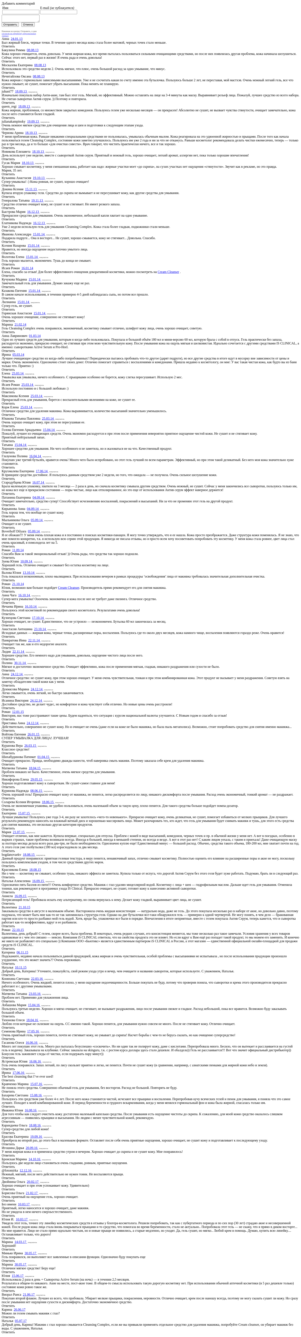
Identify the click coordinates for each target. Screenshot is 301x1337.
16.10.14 (24, 596)
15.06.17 (18, 1277)
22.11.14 (34, 641)
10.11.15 (20, 968)
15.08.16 (36, 1096)
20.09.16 (32, 1149)
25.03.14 (18, 374)
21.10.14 (18, 585)
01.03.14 (35, 337)
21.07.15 (19, 833)
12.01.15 (18, 713)
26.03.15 (30, 747)
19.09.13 (33, 122)
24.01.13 (17, 40)
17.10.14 (38, 619)
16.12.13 (33, 213)
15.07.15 (24, 814)
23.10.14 (40, 630)
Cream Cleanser (168, 273)
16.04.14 (35, 457)
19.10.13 (39, 179)
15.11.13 (31, 190)
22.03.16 (37, 980)
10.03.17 (24, 1205)
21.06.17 (29, 1296)
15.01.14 (39, 235)
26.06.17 (20, 1311)
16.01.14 (27, 269)
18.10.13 (31, 134)
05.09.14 (37, 521)
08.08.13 (32, 51)
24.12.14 (17, 675)
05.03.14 (18, 356)
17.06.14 (42, 472)
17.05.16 (33, 1032)
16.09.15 (38, 882)
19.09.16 (36, 1138)
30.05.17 (30, 1254)
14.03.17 (21, 1243)
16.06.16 (32, 1044)
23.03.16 (35, 995)
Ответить (8, 47)
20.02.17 (33, 1183)
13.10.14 (29, 574)
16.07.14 (38, 483)
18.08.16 (35, 1126)
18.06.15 (48, 803)
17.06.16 (19, 1074)
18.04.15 (35, 769)
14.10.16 (34, 1160)
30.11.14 (20, 664)
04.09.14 (39, 498)
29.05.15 (37, 780)
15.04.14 (49, 431)
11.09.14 (18, 551)
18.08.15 (29, 856)
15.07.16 (36, 1085)
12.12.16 (26, 1171)
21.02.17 (32, 1194)
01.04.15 (43, 758)
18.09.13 (21, 92)
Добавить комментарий (18, 3)
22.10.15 (18, 931)
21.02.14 (20, 326)
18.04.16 (32, 1021)
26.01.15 (34, 735)
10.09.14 (26, 562)
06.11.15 (22, 953)
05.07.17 (21, 1322)
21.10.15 (24, 908)
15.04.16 (34, 1006)
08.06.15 (36, 792)
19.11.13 (37, 201)
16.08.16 (31, 1111)
